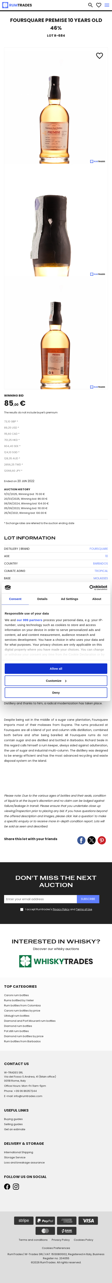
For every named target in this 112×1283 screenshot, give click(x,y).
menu (107, 5)
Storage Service (15, 1157)
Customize (56, 680)
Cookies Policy (83, 1240)
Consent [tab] (15, 599)
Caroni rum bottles (16, 995)
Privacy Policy (61, 909)
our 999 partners (30, 620)
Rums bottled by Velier (19, 1000)
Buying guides (13, 1119)
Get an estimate (14, 1129)
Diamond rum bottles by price (24, 1036)
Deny (56, 692)
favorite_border (99, 5)
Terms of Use (84, 909)
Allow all (56, 668)
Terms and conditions (33, 1240)
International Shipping (18, 1152)
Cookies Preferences (56, 1248)
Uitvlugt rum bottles (16, 1016)
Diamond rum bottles (18, 1026)
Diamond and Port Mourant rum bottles (30, 1021)
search (90, 5)
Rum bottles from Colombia (22, 1005)
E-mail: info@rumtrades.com (23, 1096)
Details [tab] (42, 599)
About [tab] (96, 599)
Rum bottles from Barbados (22, 1041)
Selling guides (13, 1124)
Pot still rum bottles (16, 1031)
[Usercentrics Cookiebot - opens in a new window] (89, 587)
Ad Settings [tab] (69, 599)
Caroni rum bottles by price (22, 1011)
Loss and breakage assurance (24, 1162)
